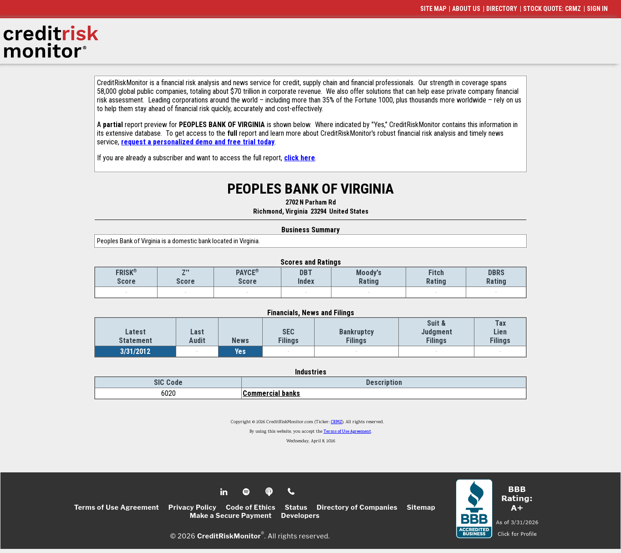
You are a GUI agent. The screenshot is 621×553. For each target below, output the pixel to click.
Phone (291, 492)
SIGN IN (597, 8)
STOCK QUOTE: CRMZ (552, 8)
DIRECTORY (501, 8)
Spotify (247, 492)
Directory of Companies (357, 507)
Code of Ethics (250, 507)
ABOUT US (466, 8)
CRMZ (336, 422)
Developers (300, 516)
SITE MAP (433, 8)
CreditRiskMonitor (229, 536)
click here (299, 158)
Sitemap (421, 507)
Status (296, 507)
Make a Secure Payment (231, 516)
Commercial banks (271, 393)
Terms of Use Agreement (347, 432)
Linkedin (224, 492)
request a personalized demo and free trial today (198, 142)
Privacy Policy (192, 507)
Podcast (269, 492)
